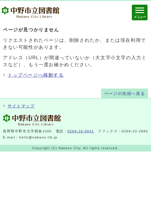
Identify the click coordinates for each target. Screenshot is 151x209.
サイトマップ (21, 106)
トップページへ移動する (36, 75)
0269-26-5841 (81, 131)
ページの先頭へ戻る (124, 93)
